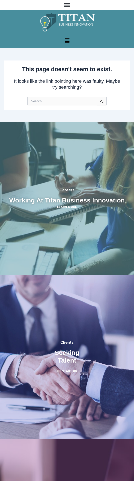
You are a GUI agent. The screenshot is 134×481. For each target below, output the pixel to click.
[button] (67, 5)
